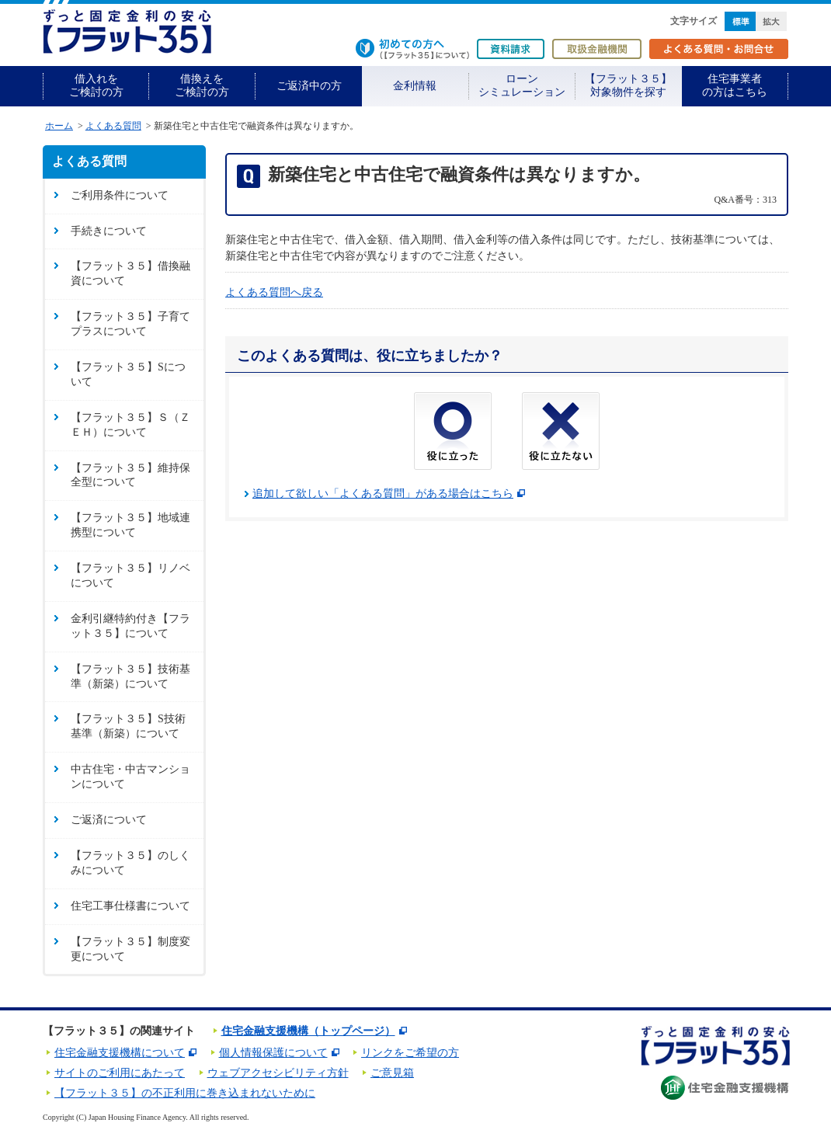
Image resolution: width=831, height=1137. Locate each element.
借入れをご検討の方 (96, 85)
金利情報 (414, 86)
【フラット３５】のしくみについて (130, 863)
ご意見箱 (392, 1073)
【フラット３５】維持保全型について (130, 475)
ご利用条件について (120, 195)
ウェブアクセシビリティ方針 (278, 1073)
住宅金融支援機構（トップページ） (308, 1031)
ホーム (59, 125)
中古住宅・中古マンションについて (130, 776)
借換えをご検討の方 (202, 85)
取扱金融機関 (597, 49)
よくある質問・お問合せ (718, 49)
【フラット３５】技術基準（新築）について (130, 676)
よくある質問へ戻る (274, 292)
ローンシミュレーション (521, 85)
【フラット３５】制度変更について (130, 949)
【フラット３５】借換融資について (130, 273)
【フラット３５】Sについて (128, 374)
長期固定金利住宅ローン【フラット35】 (127, 31)
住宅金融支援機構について (119, 1053)
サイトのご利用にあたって (119, 1073)
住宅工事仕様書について (130, 906)
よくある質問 (113, 125)
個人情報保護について (273, 1053)
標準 (740, 21)
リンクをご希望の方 (410, 1053)
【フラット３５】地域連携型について (130, 525)
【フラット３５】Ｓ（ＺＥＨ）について (130, 425)
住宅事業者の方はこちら (734, 85)
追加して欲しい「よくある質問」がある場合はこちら (382, 493)
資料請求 (510, 49)
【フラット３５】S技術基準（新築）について (128, 726)
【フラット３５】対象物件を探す (628, 85)
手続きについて (109, 231)
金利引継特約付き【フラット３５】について (130, 626)
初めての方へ (412, 49)
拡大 (771, 21)
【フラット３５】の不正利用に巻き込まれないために (184, 1093)
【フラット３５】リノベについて (130, 575)
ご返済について (109, 820)
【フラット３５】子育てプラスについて (130, 324)
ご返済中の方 (309, 86)
